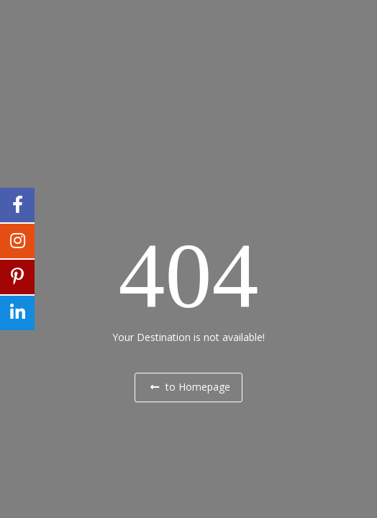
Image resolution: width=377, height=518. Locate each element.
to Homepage (190, 387)
